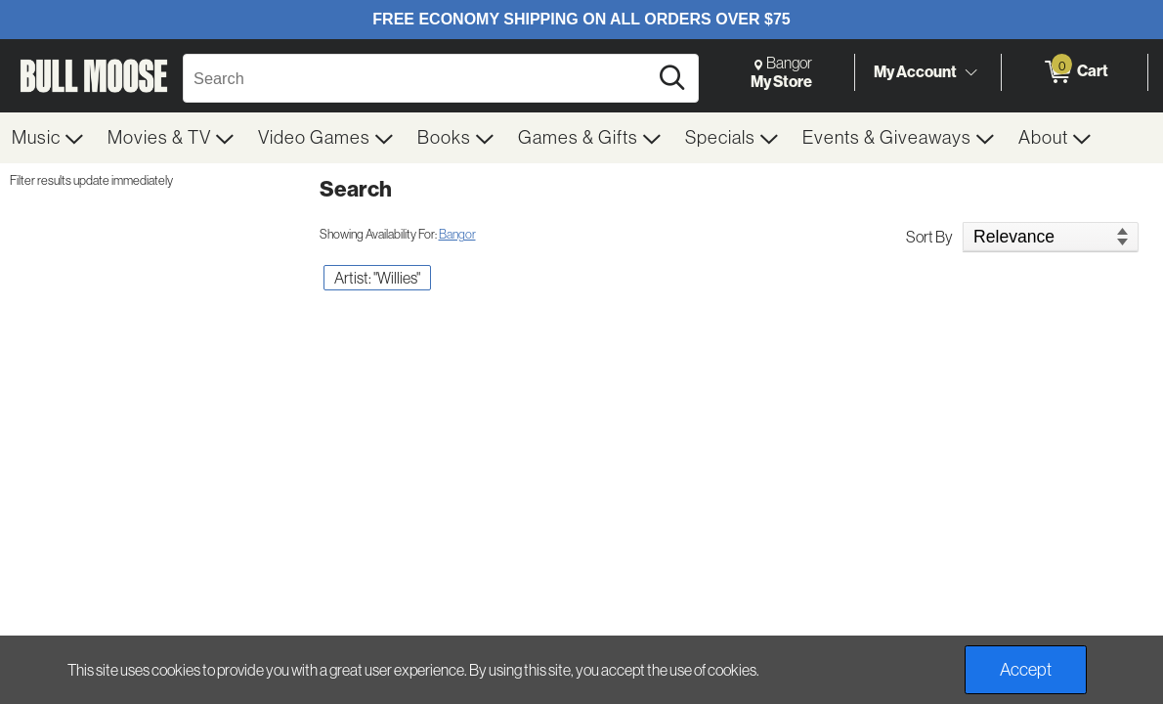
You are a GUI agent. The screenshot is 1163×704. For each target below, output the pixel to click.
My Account (915, 71)
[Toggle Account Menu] (970, 73)
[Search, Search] (418, 78)
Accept (1026, 670)
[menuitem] (48, 137)
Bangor (457, 234)
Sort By (929, 236)
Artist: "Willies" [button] (377, 277)
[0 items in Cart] (1075, 72)
